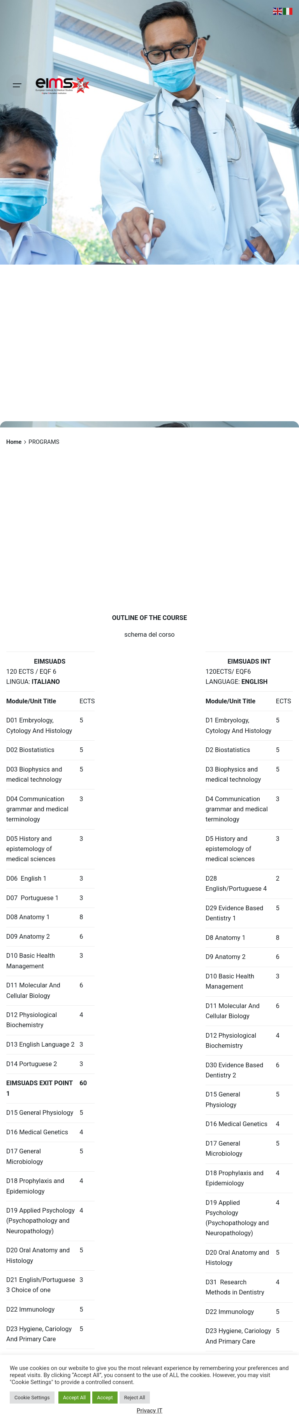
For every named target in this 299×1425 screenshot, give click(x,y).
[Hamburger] (17, 85)
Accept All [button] (74, 1397)
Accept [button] (105, 1397)
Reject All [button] (134, 1397)
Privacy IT (149, 1410)
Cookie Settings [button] (32, 1397)
